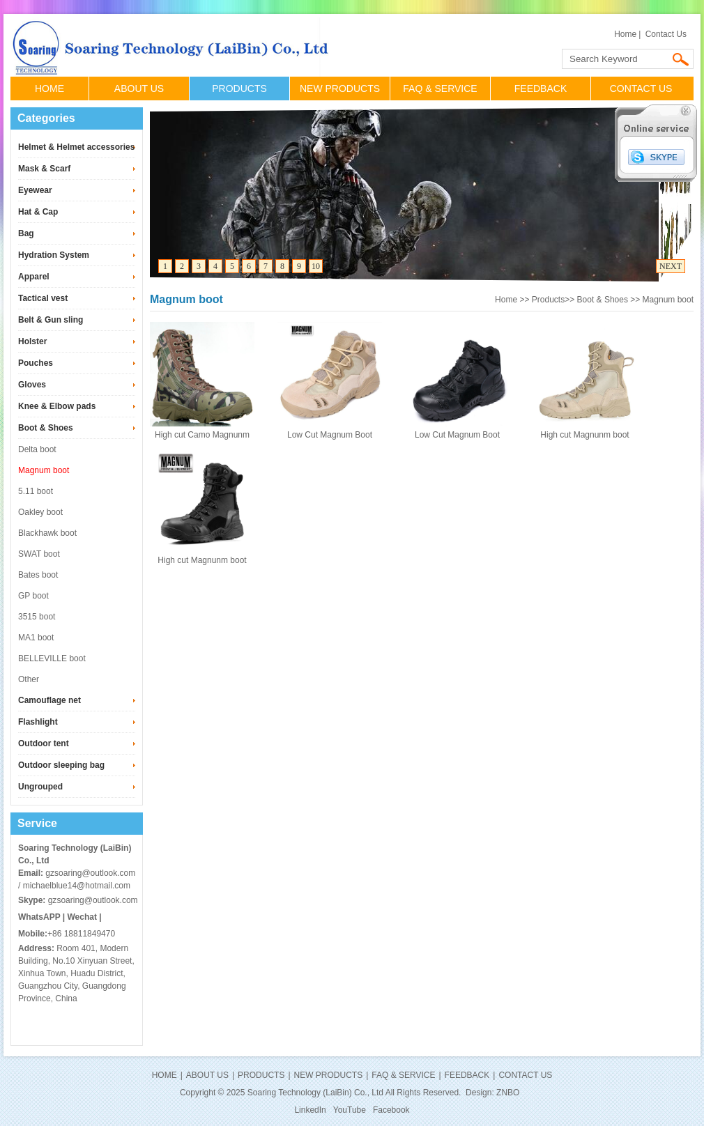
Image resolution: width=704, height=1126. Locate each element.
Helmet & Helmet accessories (76, 147)
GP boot (33, 596)
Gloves (32, 385)
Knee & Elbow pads (56, 406)
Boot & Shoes (45, 428)
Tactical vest (43, 298)
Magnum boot (43, 470)
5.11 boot (35, 491)
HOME (49, 88)
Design (478, 1092)
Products (548, 299)
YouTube (349, 1110)
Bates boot (38, 575)
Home (625, 34)
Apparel (33, 277)
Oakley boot (40, 512)
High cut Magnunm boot (584, 435)
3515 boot (36, 617)
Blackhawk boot (47, 533)
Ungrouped (40, 787)
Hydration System (53, 255)
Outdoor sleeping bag (61, 765)
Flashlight (38, 722)
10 (316, 266)
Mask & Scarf (44, 168)
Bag (26, 233)
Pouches (35, 363)
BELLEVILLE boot (52, 658)
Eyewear (35, 190)
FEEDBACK (540, 88)
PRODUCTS (239, 88)
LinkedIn (310, 1110)
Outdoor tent (43, 743)
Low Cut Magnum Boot (329, 435)
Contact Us (666, 34)
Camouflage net (49, 700)
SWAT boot (39, 554)
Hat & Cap (38, 212)
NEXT (670, 266)
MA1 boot (36, 637)
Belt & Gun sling (50, 320)
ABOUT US (139, 88)
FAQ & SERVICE (440, 88)
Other (28, 679)
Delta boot (37, 449)
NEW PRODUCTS (340, 88)
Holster (32, 341)
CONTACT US (641, 88)
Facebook (391, 1110)
